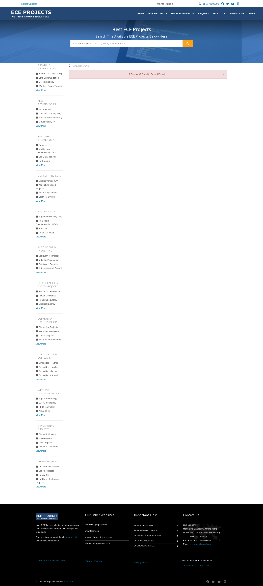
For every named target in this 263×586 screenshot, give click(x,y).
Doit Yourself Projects (47, 466)
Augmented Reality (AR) (49, 216)
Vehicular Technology (47, 256)
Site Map (68, 581)
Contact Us (236, 13)
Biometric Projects (46, 434)
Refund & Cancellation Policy (52, 560)
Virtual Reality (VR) (46, 121)
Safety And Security (47, 264)
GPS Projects (44, 442)
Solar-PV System (45, 197)
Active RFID (43, 411)
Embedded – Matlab (47, 367)
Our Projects (157, 13)
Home (141, 13)
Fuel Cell (41, 228)
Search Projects (183, 13)
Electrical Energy (45, 304)
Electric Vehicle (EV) (47, 181)
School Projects (45, 471)
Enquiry (203, 13)
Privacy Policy (141, 562)
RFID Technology (45, 407)
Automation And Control (49, 268)
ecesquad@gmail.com (200, 544)
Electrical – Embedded (48, 291)
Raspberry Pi (43, 109)
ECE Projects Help (143, 525)
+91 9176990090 (209, 4)
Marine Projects (45, 335)
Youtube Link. (71, 537)
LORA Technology (46, 403)
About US (219, 13)
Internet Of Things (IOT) (49, 73)
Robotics (41, 145)
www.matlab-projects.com (97, 543)
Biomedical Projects (47, 327)
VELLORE (204, 565)
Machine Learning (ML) (48, 113)
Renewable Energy (46, 300)
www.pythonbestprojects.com (99, 537)
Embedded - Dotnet (47, 371)
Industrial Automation (47, 260)
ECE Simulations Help (145, 541)
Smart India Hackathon (48, 339)
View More (41, 90)
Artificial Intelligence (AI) (49, 117)
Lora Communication (47, 78)
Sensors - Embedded (47, 446)
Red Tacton (43, 161)
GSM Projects (44, 438)
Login (251, 13)
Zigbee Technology (46, 398)
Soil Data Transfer (46, 157)
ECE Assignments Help (145, 530)
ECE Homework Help (144, 546)
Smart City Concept (47, 192)
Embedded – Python (47, 363)
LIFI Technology (45, 82)
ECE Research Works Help (147, 536)
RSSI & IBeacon (45, 232)
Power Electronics (46, 295)
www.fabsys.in (92, 531)
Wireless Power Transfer (49, 86)
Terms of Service (94, 561)
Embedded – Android (47, 375)
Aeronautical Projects (47, 331)
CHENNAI (189, 565)
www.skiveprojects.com (96, 524)
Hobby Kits (42, 475)
